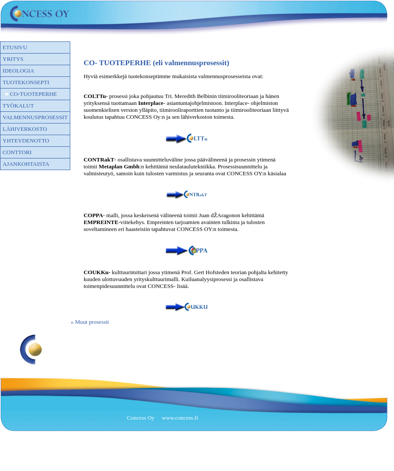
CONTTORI (17, 152)
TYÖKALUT (18, 105)
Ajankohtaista (26, 164)
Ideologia (18, 70)
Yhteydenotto (26, 140)
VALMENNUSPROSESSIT (35, 117)
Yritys (13, 59)
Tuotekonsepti (26, 82)
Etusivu (15, 47)
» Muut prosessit (90, 322)
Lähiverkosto (25, 129)
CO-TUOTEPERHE (33, 94)
